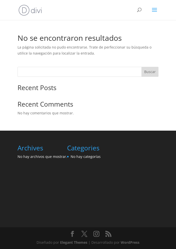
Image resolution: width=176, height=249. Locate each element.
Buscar (150, 71)
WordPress (130, 242)
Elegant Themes (73, 242)
